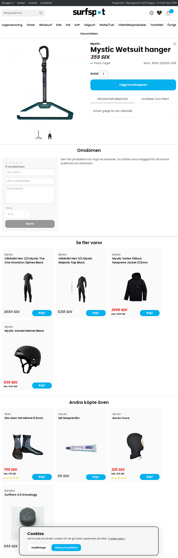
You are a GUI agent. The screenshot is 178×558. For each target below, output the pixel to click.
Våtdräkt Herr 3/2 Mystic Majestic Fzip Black (63, 262)
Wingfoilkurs (11, 494)
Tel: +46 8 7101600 (59, 520)
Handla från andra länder (21, 458)
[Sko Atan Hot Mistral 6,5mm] (22, 390)
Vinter (31, 25)
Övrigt (171, 25)
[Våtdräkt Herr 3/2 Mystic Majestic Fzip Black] (66, 303)
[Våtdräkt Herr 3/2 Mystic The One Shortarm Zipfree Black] (23, 303)
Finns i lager (102, 63)
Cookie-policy (116, 538)
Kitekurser (10, 484)
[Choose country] (151, 13)
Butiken (21, 3)
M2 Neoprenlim (59, 346)
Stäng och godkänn (66, 547)
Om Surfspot (12, 432)
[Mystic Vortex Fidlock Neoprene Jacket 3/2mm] (111, 303)
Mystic (95, 43)
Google (139, 488)
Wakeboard (98, 447)
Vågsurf (89, 25)
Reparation (11, 479)
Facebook (140, 506)
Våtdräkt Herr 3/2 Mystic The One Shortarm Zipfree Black (21, 262)
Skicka (169, 464)
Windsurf (45, 25)
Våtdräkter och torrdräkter (108, 458)
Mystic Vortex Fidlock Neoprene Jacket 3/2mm (107, 262)
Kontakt (33, 3)
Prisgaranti (118, 3)
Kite (59, 25)
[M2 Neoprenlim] (66, 392)
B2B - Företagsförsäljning (20, 468)
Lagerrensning (12, 25)
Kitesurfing (97, 437)
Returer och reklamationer (21, 463)
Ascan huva (101, 346)
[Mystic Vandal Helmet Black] (155, 303)
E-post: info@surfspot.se (64, 526)
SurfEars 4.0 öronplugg (153, 346)
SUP (77, 25)
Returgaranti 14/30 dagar (140, 3)
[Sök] (23, 13)
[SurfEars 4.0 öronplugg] (155, 392)
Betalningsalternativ (17, 447)
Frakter (8, 453)
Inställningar (38, 547)
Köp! (34, 313)
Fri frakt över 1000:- (167, 3)
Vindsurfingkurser (15, 489)
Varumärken (89, 33)
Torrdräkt (156, 25)
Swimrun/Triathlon (102, 463)
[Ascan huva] (111, 390)
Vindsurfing (98, 432)
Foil (68, 25)
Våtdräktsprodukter (132, 25)
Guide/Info (46, 3)
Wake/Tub (106, 25)
